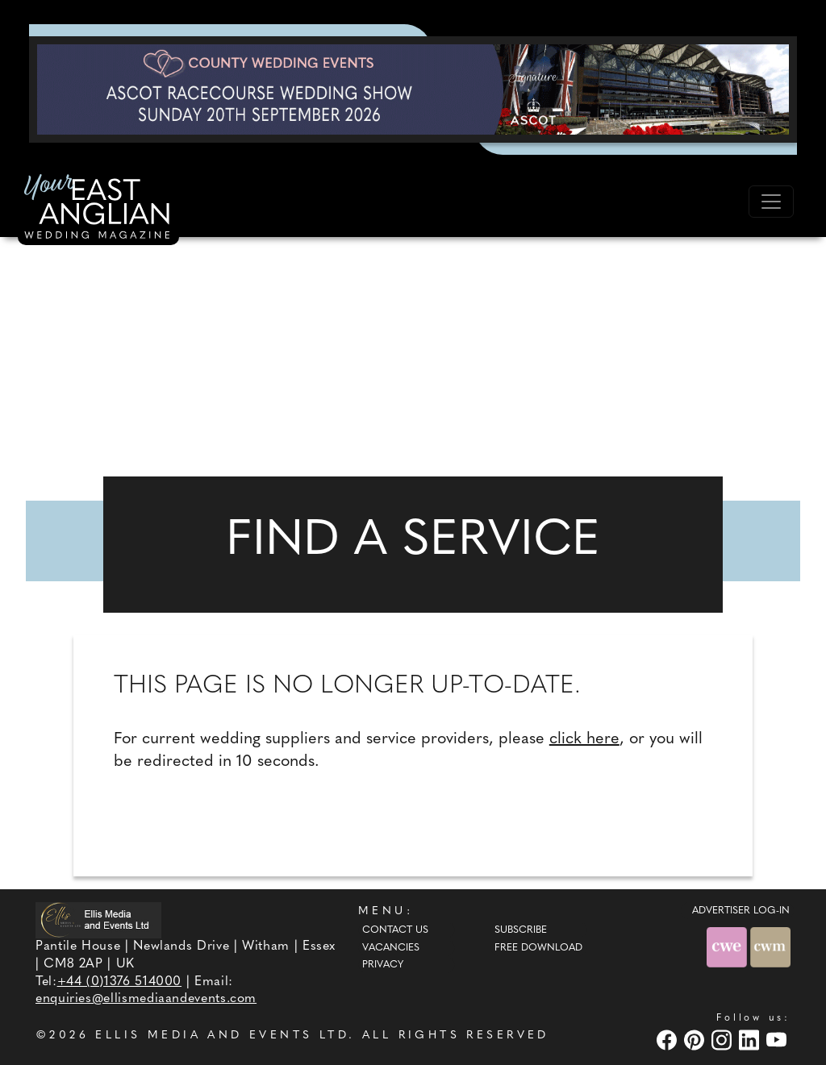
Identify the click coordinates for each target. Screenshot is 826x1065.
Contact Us (395, 930)
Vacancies (390, 948)
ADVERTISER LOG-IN (741, 911)
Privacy (382, 965)
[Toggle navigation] (771, 201)
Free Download (538, 948)
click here (584, 739)
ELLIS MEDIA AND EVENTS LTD (221, 1036)
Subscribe (520, 930)
